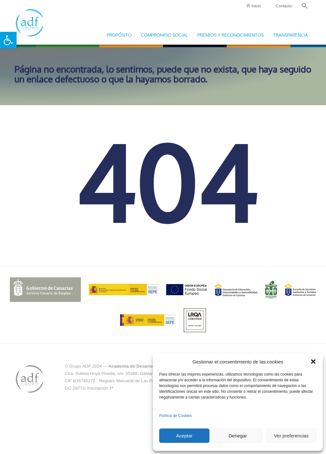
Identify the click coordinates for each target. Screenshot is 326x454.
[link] (8, 40)
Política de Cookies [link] (175, 416)
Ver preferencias (291, 435)
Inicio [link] (253, 6)
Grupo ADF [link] (29, 22)
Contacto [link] (283, 6)
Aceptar (184, 435)
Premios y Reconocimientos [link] (230, 35)
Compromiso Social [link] (164, 35)
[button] (313, 361)
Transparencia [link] (290, 35)
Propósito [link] (119, 35)
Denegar (238, 435)
